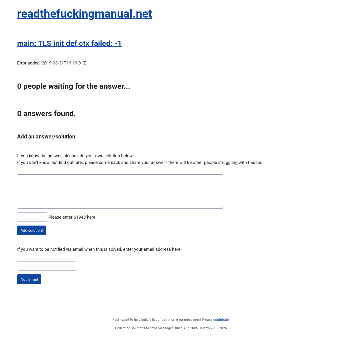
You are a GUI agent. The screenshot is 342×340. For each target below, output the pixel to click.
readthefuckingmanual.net (84, 13)
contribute (221, 320)
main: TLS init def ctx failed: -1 (69, 43)
